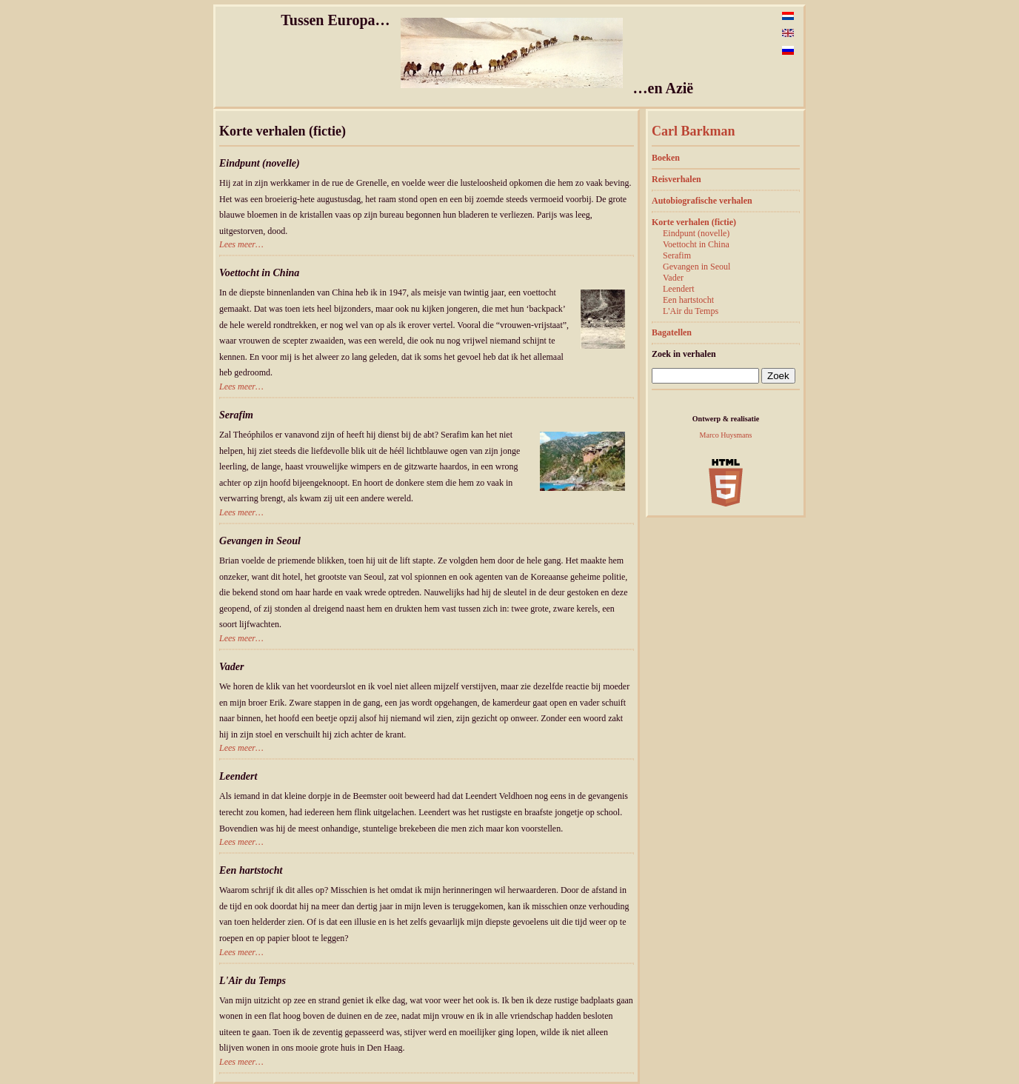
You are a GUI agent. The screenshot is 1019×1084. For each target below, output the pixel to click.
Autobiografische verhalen (702, 200)
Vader (673, 277)
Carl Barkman (693, 131)
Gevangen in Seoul (696, 266)
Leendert (679, 289)
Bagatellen (672, 332)
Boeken (666, 158)
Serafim (677, 255)
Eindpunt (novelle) (696, 233)
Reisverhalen (676, 179)
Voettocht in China (696, 244)
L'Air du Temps (690, 311)
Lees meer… (241, 244)
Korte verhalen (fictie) (694, 222)
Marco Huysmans (726, 435)
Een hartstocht (688, 300)
